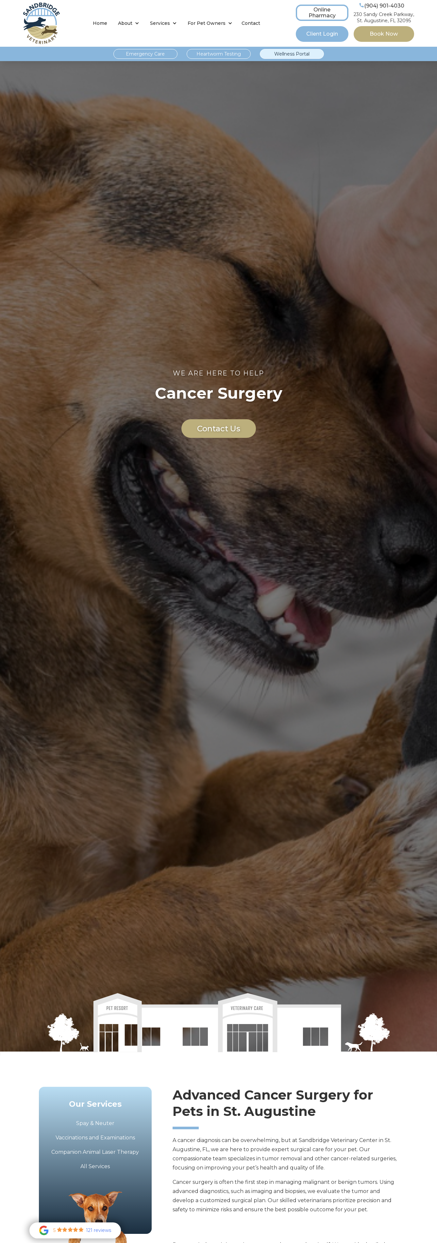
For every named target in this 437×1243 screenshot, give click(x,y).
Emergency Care (145, 54)
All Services (95, 1166)
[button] (128, 23)
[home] (41, 23)
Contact (251, 23)
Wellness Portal (292, 54)
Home (100, 23)
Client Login (322, 34)
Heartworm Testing (218, 54)
